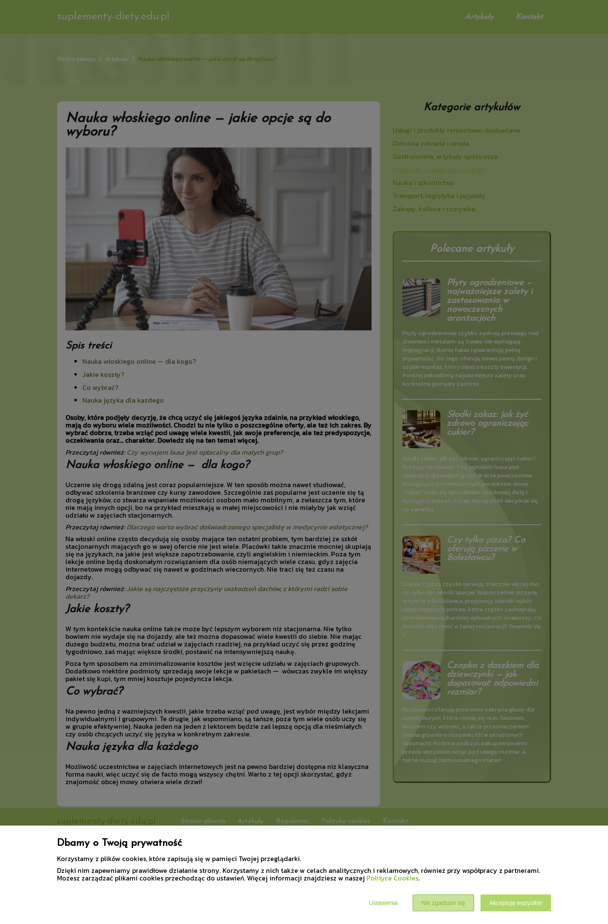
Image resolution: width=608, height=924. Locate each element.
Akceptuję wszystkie (515, 902)
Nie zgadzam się (443, 902)
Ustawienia (383, 902)
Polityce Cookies (392, 878)
